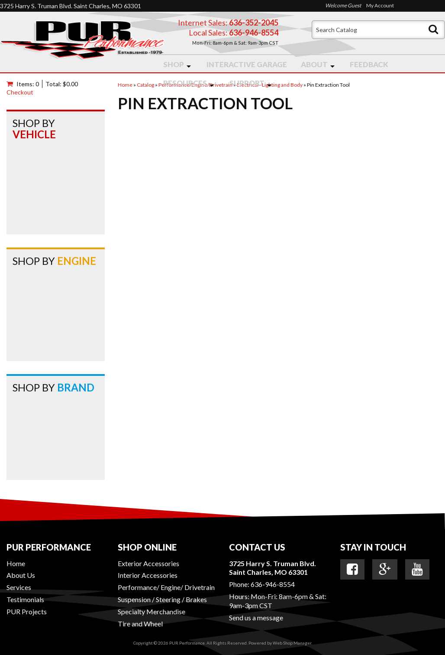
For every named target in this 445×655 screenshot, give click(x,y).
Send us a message (256, 617)
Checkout (19, 92)
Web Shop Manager (292, 642)
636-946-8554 (273, 584)
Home (15, 563)
